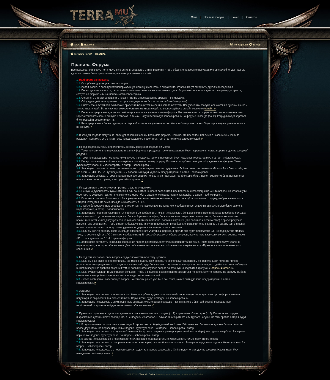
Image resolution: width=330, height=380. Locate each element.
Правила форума (214, 17)
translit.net (210, 108)
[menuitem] (74, 44)
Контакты (251, 17)
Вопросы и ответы (221, 267)
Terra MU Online (147, 374)
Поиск (235, 17)
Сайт (194, 17)
